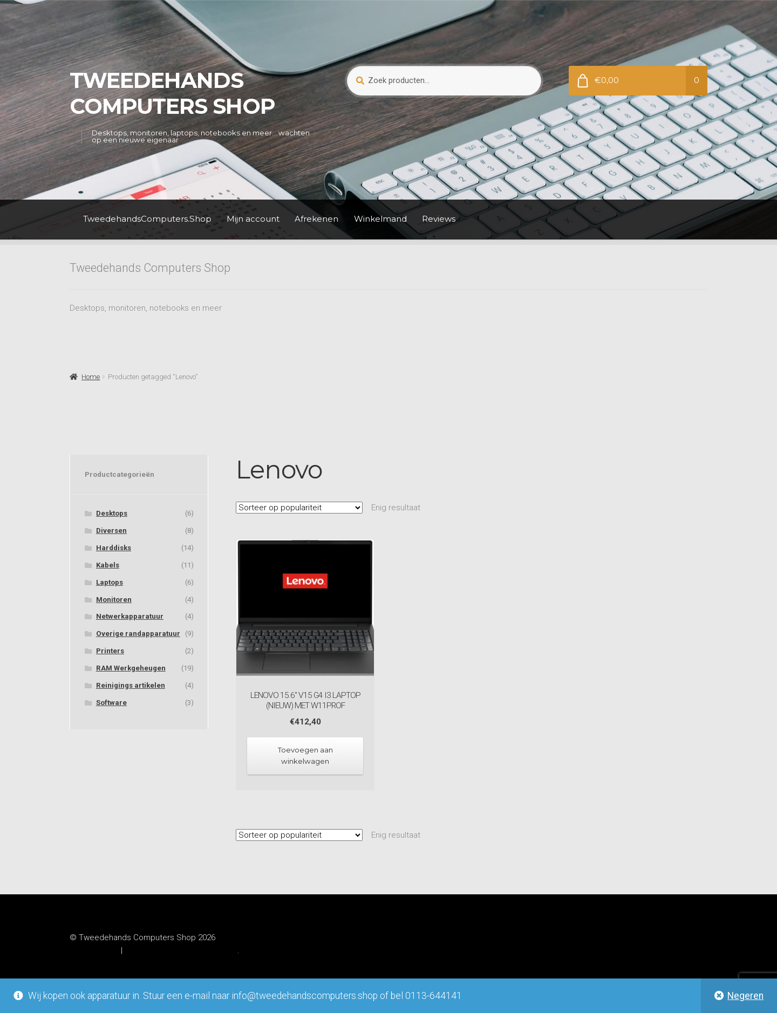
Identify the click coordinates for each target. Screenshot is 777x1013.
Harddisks (113, 548)
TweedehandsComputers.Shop (147, 219)
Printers (110, 651)
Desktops (111, 513)
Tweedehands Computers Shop (172, 93)
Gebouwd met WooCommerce (181, 950)
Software (111, 703)
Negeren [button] (745, 995)
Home (90, 377)
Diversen (111, 530)
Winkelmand (380, 219)
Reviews (438, 219)
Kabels (107, 565)
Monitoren (114, 600)
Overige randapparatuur (138, 633)
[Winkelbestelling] (299, 508)
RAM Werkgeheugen (131, 668)
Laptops (109, 582)
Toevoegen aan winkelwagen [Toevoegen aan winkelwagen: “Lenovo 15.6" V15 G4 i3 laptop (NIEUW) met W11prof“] (305, 755)
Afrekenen (316, 219)
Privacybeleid (94, 950)
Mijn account (253, 219)
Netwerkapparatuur (129, 616)
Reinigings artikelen (130, 685)
